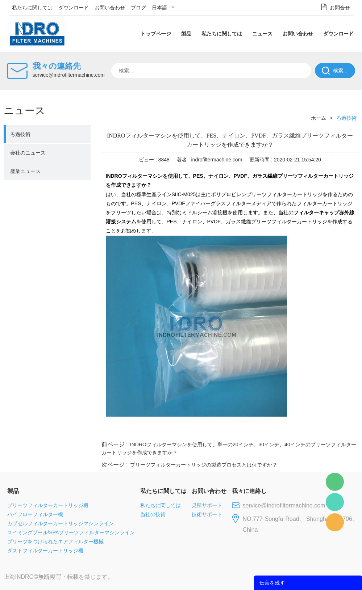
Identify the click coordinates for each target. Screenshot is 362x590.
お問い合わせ (110, 7)
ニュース (262, 34)
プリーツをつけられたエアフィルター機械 (55, 541)
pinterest (306, 430)
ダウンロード (73, 7)
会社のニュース (28, 153)
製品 (186, 34)
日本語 (159, 7)
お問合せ (340, 7)
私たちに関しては (32, 7)
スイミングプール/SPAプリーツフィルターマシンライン (71, 532)
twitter (267, 430)
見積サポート (207, 505)
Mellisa (335, 502)
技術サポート (207, 514)
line (248, 430)
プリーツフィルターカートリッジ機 (47, 505)
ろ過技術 (20, 134)
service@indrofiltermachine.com (69, 75)
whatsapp (287, 430)
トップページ (156, 34)
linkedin (346, 430)
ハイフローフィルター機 (35, 514)
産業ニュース (25, 171)
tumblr (326, 430)
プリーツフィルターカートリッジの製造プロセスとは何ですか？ (203, 465)
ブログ (138, 7)
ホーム (318, 118)
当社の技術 (153, 514)
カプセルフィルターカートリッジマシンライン (60, 523)
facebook (228, 430)
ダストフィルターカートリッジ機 (45, 550)
